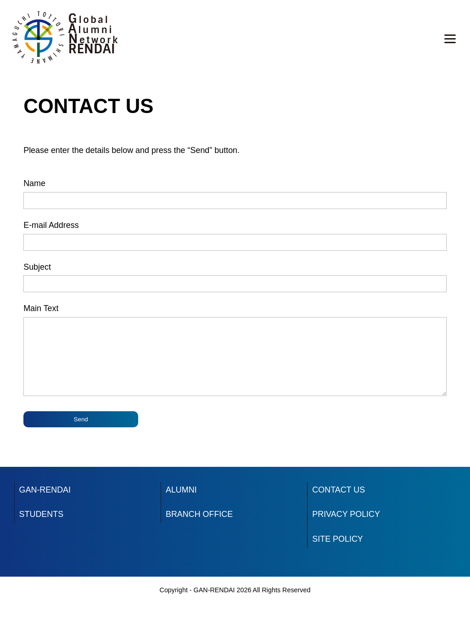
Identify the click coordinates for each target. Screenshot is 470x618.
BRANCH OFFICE (199, 528)
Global (89, 20)
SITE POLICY (337, 552)
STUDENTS (41, 528)
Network (93, 40)
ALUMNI (181, 503)
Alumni (91, 30)
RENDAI (91, 48)
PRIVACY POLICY (346, 528)
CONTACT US (338, 503)
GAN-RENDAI (45, 503)
